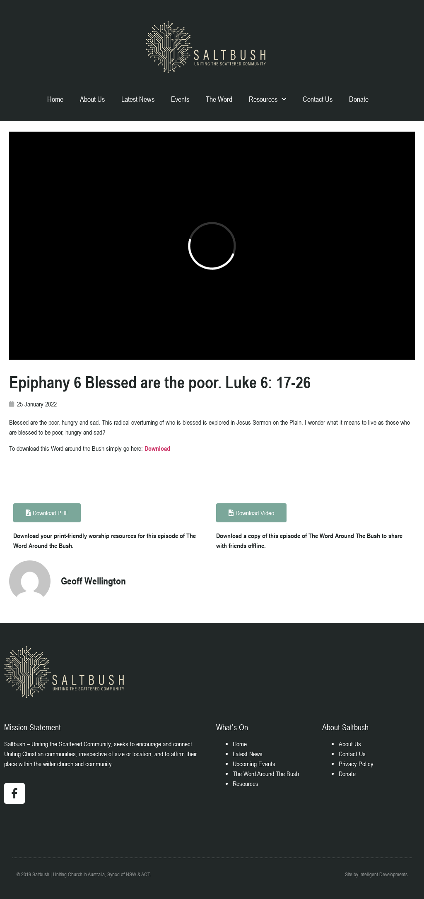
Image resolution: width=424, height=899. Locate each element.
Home (55, 99)
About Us (92, 99)
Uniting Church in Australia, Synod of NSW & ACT (101, 874)
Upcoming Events (254, 763)
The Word (219, 99)
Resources (267, 99)
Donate (359, 99)
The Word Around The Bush (266, 773)
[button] (251, 512)
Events (180, 99)
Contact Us (317, 99)
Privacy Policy (356, 763)
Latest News (137, 99)
